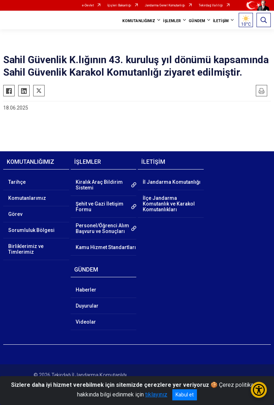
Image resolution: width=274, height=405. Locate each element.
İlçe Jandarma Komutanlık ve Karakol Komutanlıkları (169, 203)
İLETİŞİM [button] (221, 21)
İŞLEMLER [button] (172, 21)
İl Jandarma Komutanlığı (172, 182)
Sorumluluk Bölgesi (31, 230)
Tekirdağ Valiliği (211, 5)
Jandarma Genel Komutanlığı (165, 5)
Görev (15, 214)
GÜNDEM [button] (197, 21)
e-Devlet (88, 5)
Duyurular (87, 306)
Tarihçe (17, 182)
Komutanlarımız (27, 198)
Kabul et (185, 395)
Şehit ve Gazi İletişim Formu (99, 206)
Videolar (86, 322)
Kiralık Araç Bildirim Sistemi (99, 185)
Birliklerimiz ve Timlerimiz (26, 249)
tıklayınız (156, 394)
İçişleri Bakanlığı (119, 5)
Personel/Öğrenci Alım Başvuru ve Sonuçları (102, 228)
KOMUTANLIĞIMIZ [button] (138, 21)
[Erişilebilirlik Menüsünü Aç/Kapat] (259, 390)
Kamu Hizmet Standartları (106, 247)
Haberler (86, 290)
